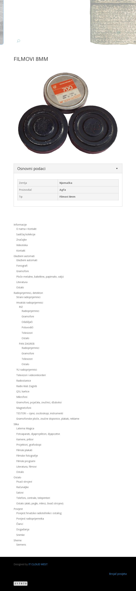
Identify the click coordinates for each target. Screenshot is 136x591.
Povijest (18, 509)
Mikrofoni (21, 397)
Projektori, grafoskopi (28, 444)
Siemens (21, 544)
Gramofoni (22, 271)
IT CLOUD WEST (38, 564)
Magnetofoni (23, 408)
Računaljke (22, 487)
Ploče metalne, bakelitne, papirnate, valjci (40, 276)
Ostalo (20, 287)
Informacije (20, 224)
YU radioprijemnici (26, 369)
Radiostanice (23, 380)
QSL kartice (22, 391)
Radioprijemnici (30, 311)
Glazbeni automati (24, 256)
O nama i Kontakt (26, 228)
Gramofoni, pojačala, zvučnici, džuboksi (39, 402)
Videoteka (22, 245)
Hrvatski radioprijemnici (29, 302)
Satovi (19, 492)
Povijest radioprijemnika (30, 518)
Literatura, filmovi (26, 466)
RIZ (21, 307)
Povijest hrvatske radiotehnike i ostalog (38, 513)
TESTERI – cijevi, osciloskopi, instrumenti (39, 413)
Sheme (18, 540)
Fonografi (21, 265)
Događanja (22, 529)
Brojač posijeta (118, 573)
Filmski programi (25, 461)
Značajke (21, 239)
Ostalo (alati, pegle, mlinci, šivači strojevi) (39, 503)
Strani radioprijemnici (28, 297)
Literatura (21, 282)
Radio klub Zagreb (26, 386)
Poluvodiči (27, 327)
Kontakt (20, 250)
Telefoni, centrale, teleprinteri (33, 498)
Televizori (27, 333)
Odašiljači (27, 322)
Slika (16, 424)
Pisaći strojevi (24, 481)
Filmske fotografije (27, 455)
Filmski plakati (24, 450)
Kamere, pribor (24, 439)
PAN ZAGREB (27, 343)
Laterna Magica (25, 428)
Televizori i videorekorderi (31, 375)
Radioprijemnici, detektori (28, 293)
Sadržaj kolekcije (25, 234)
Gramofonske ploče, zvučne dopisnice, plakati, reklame (47, 418)
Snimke (20, 535)
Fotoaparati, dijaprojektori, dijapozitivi (38, 434)
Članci (19, 524)
